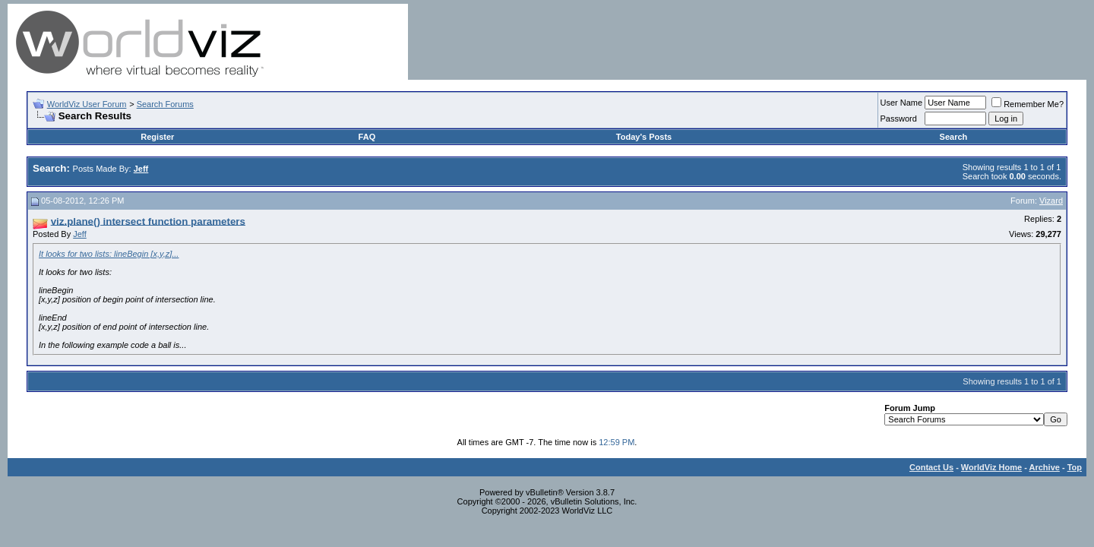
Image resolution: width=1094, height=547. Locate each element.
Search (954, 136)
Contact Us (931, 467)
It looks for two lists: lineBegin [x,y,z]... (109, 253)
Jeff (80, 234)
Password (899, 118)
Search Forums (165, 104)
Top (1074, 467)
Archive (1044, 467)
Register (157, 136)
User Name (902, 102)
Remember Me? (1027, 104)
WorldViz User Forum (87, 104)
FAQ (367, 136)
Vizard (1051, 200)
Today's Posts (644, 136)
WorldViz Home (991, 467)
